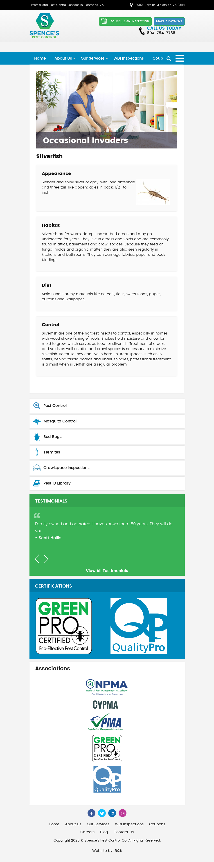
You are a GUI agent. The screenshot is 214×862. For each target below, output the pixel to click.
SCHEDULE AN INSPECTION (125, 21)
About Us (63, 58)
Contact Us (124, 832)
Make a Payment (169, 21)
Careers (87, 832)
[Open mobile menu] (180, 58)
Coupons (161, 58)
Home (40, 58)
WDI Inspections (128, 58)
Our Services (93, 58)
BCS (118, 851)
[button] (36, 558)
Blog (104, 832)
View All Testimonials (107, 571)
